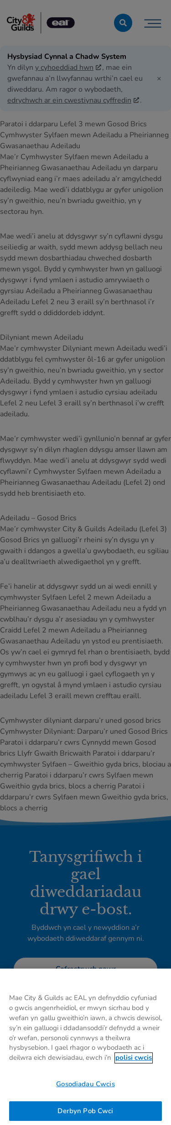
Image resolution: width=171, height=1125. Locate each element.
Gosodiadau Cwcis (85, 1087)
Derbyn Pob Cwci (85, 1114)
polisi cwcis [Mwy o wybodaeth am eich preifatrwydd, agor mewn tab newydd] (133, 1060)
